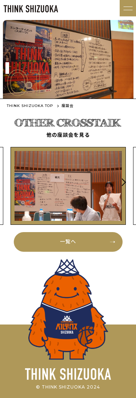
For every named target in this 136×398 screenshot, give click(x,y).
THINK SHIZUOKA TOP (30, 105)
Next (122, 182)
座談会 (68, 105)
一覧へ (68, 241)
